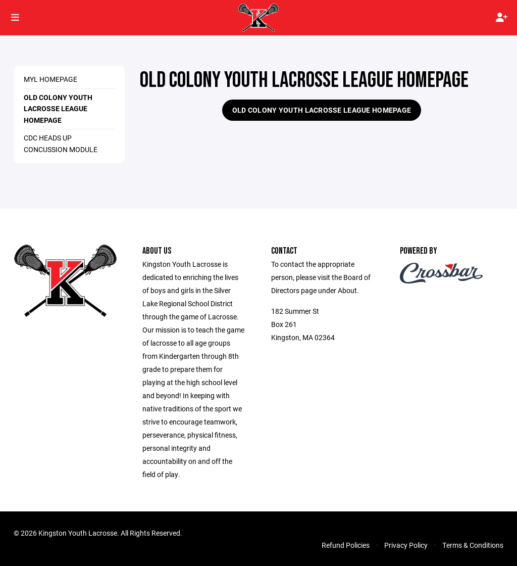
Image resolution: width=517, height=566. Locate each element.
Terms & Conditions (472, 545)
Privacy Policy (406, 545)
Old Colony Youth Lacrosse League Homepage (58, 108)
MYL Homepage (50, 79)
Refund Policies (346, 545)
